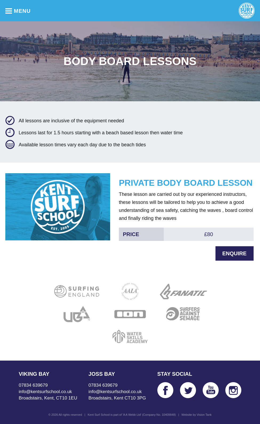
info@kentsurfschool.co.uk (45, 391)
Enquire (234, 253)
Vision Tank (204, 414)
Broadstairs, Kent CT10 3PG (117, 398)
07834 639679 (33, 385)
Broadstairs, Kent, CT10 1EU (48, 398)
